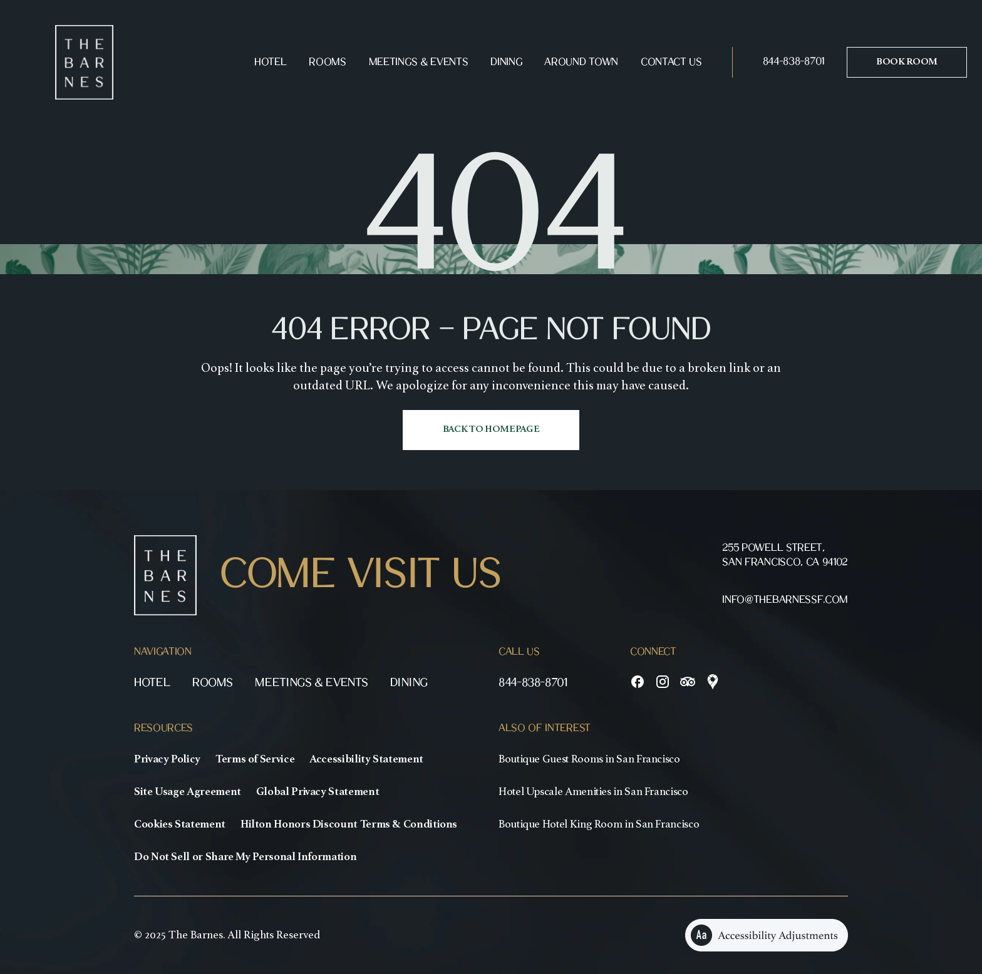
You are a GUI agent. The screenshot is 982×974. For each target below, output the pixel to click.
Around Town (581, 62)
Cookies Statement (179, 824)
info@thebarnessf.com (785, 600)
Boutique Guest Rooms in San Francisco (589, 759)
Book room (907, 62)
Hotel (270, 62)
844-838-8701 (793, 62)
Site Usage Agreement (187, 791)
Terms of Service (254, 759)
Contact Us (671, 62)
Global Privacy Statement (317, 791)
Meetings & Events (418, 62)
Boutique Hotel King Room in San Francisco (599, 824)
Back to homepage (491, 429)
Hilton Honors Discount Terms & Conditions (348, 824)
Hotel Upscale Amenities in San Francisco (593, 791)
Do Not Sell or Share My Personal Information (245, 857)
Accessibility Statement (366, 759)
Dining (506, 62)
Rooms (327, 62)
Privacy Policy (167, 759)
